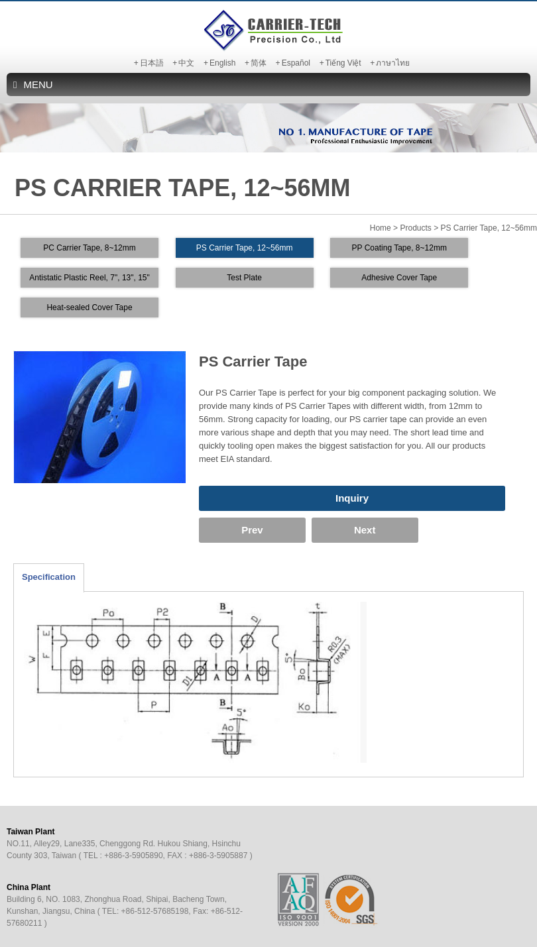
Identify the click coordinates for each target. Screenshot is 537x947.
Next (315, 529)
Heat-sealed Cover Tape (89, 307)
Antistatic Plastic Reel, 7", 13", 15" (89, 277)
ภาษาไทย (393, 63)
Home (380, 228)
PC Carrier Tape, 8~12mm (89, 247)
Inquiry (352, 498)
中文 (186, 63)
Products (415, 228)
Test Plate (244, 277)
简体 (259, 63)
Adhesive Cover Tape (399, 277)
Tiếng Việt (343, 63)
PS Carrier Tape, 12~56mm (244, 247)
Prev (236, 529)
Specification (49, 577)
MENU (33, 84)
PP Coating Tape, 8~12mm (399, 247)
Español (296, 63)
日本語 (152, 63)
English (222, 63)
